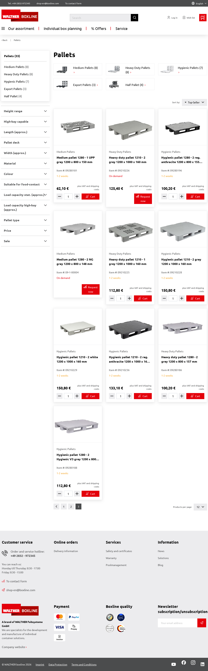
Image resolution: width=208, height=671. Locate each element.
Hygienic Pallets (16, 81)
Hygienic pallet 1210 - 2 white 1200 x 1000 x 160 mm (77, 359)
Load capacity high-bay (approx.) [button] (20, 207)
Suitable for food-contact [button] (22, 184)
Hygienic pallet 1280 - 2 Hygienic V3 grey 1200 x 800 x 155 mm (77, 457)
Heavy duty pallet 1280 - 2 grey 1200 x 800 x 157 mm (179, 359)
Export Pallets (15, 89)
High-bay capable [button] (16, 121)
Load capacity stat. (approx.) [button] (24, 195)
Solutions (163, 558)
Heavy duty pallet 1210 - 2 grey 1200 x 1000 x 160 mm (127, 159)
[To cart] (90, 196)
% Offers (98, 28)
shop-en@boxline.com (18, 590)
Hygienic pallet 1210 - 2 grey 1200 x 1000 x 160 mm (181, 261)
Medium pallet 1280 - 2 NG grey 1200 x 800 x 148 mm (75, 261)
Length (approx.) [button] (15, 132)
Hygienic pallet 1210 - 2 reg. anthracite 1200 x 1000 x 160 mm (129, 359)
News (161, 551)
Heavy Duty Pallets (18, 74)
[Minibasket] (203, 17)
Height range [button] (13, 111)
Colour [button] (8, 174)
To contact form (73, 3)
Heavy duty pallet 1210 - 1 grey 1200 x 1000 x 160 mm (127, 261)
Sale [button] (7, 241)
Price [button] (7, 230)
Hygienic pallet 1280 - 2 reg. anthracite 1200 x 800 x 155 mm (180, 159)
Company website (13, 647)
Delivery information (66, 551)
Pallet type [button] (11, 220)
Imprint (40, 664)
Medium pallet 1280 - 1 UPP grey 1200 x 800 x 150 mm (76, 159)
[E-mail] (177, 622)
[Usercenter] (172, 17)
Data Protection (58, 664)
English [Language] (199, 3)
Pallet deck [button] (11, 142)
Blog (160, 565)
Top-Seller (194, 102)
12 (200, 507)
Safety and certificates (119, 551)
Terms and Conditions (83, 664)
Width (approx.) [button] (15, 153)
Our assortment (17, 28)
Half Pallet (13, 96)
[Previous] (56, 506)
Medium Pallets (16, 66)
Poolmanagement (116, 565)
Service (122, 28)
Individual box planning (63, 28)
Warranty (111, 558)
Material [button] (10, 163)
